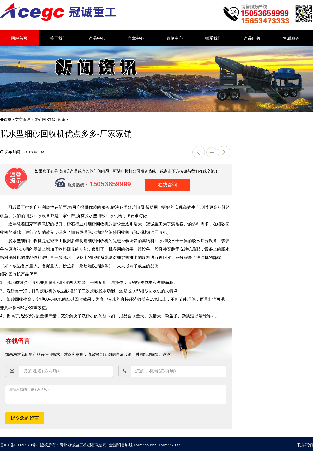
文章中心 (136, 38)
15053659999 (110, 184)
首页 (5, 119)
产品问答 (252, 38)
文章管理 (22, 119)
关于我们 (58, 38)
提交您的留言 (25, 418)
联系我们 (213, 38)
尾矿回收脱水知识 (49, 119)
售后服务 (291, 38)
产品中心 (97, 38)
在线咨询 (167, 184)
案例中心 (174, 38)
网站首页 (19, 38)
